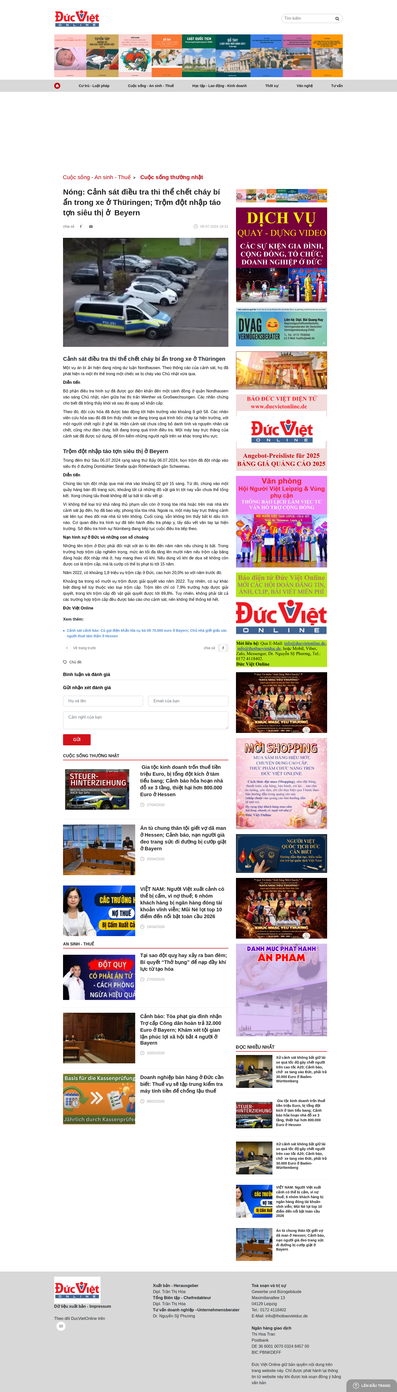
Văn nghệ (305, 86)
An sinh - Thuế (78, 944)
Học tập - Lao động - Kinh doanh (219, 86)
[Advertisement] (198, 130)
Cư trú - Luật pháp (94, 86)
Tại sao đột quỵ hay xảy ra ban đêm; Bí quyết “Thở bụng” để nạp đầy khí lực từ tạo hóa (183, 962)
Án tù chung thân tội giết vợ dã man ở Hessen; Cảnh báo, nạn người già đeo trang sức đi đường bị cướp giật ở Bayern (183, 838)
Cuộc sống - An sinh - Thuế (151, 86)
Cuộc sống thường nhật (171, 177)
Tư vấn (337, 86)
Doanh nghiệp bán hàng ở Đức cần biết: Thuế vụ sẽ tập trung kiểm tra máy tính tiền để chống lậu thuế (182, 1084)
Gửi (77, 739)
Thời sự (271, 86)
